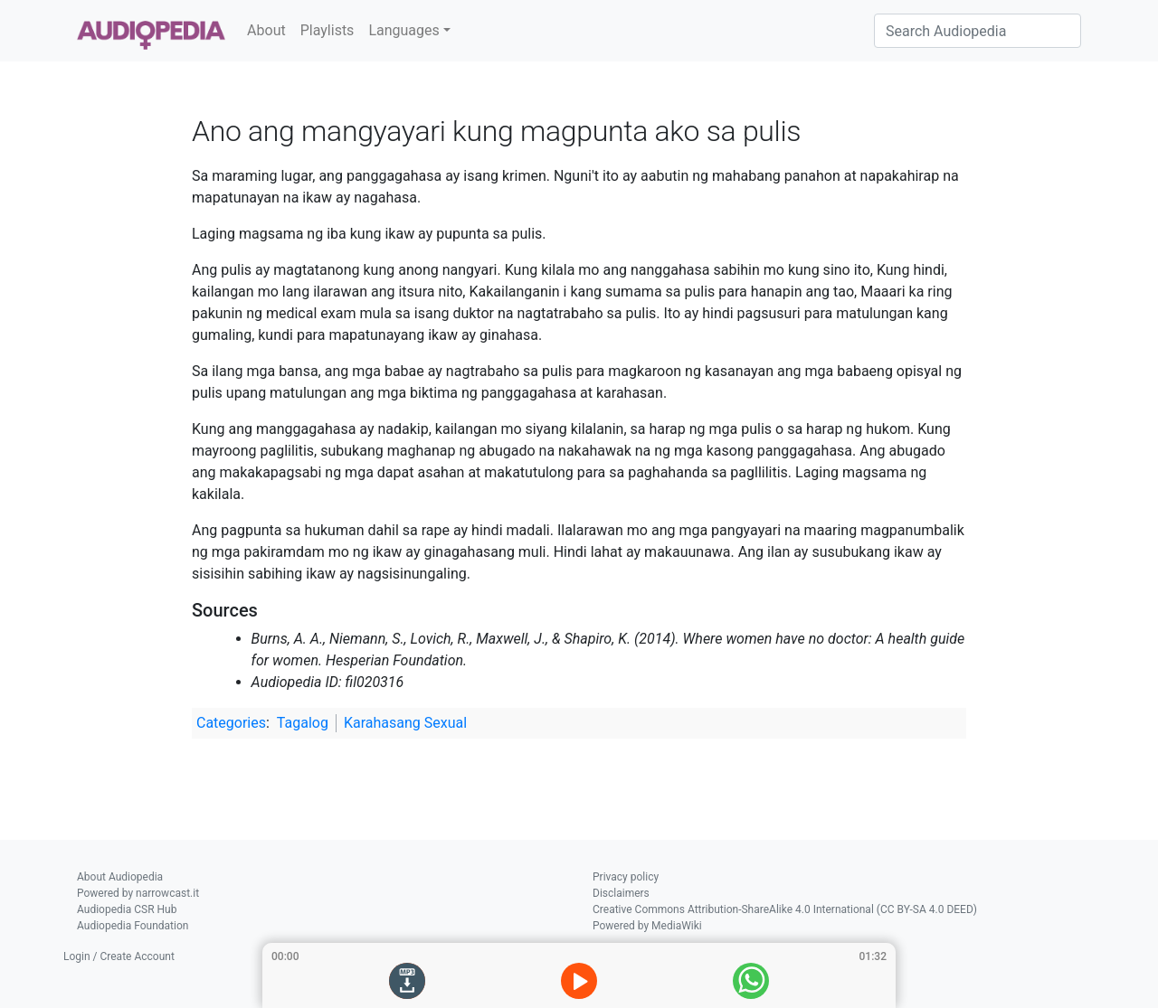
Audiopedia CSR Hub (126, 909)
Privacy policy (626, 877)
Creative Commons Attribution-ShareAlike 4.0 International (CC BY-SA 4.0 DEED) (785, 909)
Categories (231, 722)
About (266, 30)
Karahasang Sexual (405, 722)
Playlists (327, 30)
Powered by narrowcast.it (138, 893)
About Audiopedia (120, 877)
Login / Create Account (119, 956)
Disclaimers (621, 893)
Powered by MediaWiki (647, 925)
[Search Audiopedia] (977, 31)
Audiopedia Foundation (132, 925)
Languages (403, 30)
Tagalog (302, 722)
